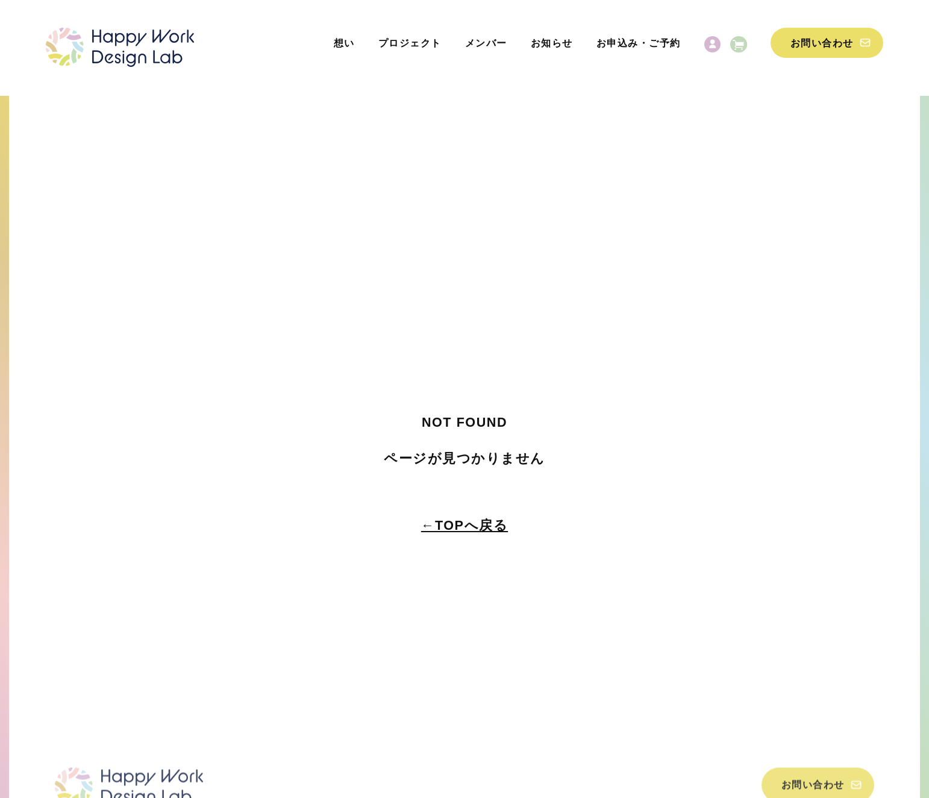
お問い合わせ (822, 43)
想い (344, 43)
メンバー (486, 43)
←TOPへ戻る (464, 525)
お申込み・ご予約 (638, 43)
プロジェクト (410, 43)
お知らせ (552, 43)
